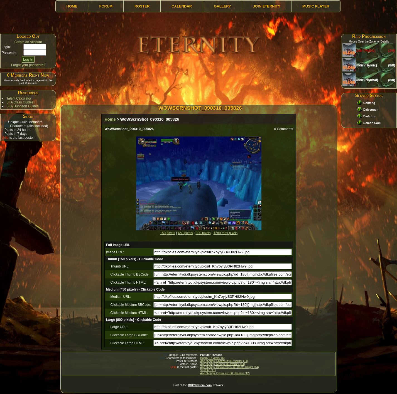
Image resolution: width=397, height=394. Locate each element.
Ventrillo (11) (208, 370)
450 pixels (185, 233)
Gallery (222, 6)
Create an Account (28, 42)
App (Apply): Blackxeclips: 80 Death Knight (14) (229, 367)
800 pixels (203, 233)
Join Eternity (266, 6)
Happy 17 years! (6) (212, 358)
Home (72, 6)
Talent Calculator (18, 98)
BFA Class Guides (19, 102)
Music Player (315, 6)
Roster (142, 6)
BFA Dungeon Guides (22, 106)
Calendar (181, 6)
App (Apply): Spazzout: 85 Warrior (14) (224, 361)
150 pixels (167, 233)
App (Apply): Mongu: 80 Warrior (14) (222, 364)
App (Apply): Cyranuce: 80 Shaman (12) (225, 373)
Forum (105, 6)
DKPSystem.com (200, 385)
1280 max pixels (225, 233)
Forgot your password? (28, 65)
